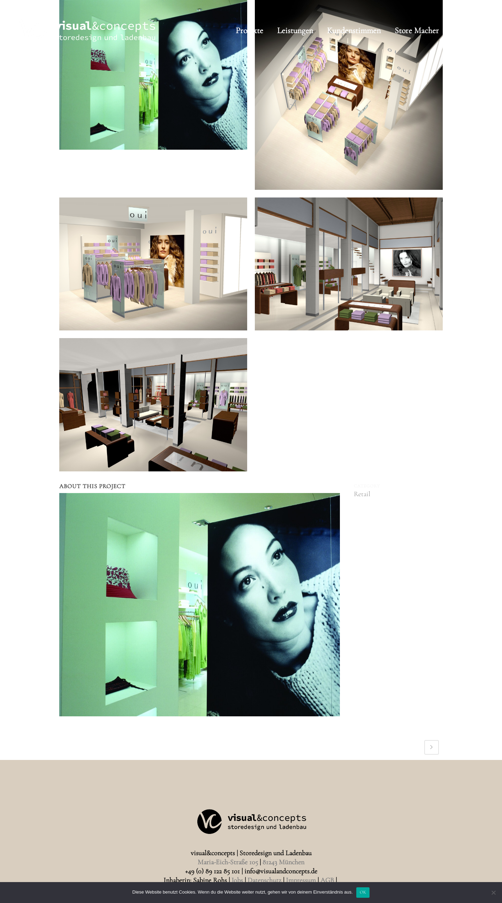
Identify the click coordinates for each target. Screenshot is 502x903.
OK (363, 892)
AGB (327, 880)
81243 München (283, 862)
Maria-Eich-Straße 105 (228, 862)
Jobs (237, 880)
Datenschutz (264, 880)
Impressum (301, 880)
